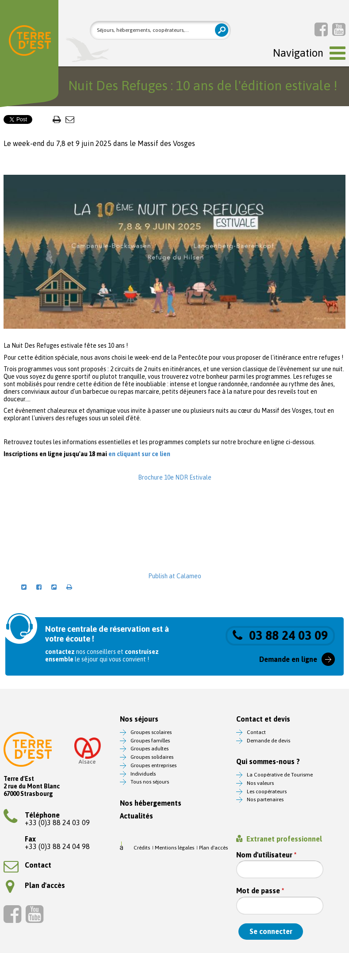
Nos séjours (139, 719)
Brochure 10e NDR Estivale (174, 477)
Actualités (136, 816)
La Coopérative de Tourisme (280, 775)
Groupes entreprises (153, 765)
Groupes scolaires (151, 732)
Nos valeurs (260, 783)
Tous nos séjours (149, 782)
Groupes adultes (149, 748)
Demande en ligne (288, 659)
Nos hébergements (150, 803)
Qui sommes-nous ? (268, 761)
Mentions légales (174, 848)
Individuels (143, 774)
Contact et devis (263, 719)
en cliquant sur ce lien (140, 453)
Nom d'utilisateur (266, 855)
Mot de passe (260, 891)
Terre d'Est (30, 42)
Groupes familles (150, 741)
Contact (27, 865)
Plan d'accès (35, 885)
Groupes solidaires (151, 757)
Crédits (142, 848)
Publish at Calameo (174, 576)
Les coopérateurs (267, 791)
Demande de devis (268, 741)
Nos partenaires (265, 799)
